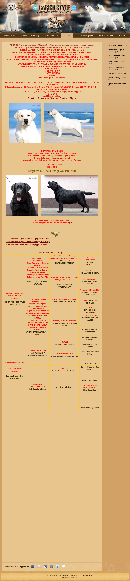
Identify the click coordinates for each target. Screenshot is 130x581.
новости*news (9, 36)
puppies (67, 36)
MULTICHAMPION (14, 296)
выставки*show (52, 36)
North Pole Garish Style (117, 46)
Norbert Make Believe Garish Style (116, 57)
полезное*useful (106, 36)
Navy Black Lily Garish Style (117, 79)
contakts (121, 36)
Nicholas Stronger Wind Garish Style (117, 51)
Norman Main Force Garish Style (116, 69)
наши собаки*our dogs (30, 36)
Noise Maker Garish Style (116, 63)
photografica (73, 577)
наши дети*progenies (85, 36)
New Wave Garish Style (117, 74)
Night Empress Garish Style (117, 85)
